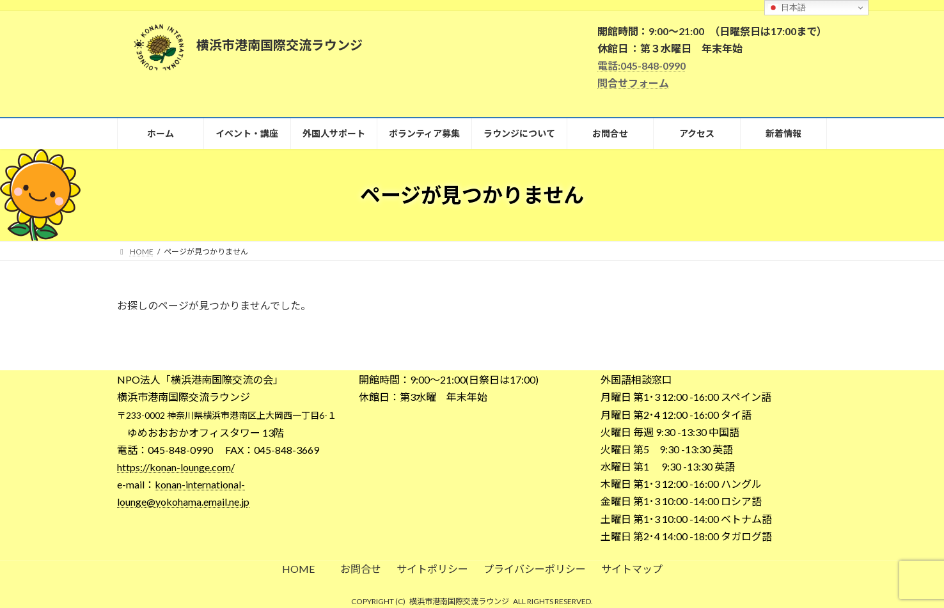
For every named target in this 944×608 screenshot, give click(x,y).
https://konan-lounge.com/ (176, 467)
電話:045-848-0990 (641, 65)
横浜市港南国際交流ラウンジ (459, 601)
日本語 (787, 8)
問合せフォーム (633, 83)
